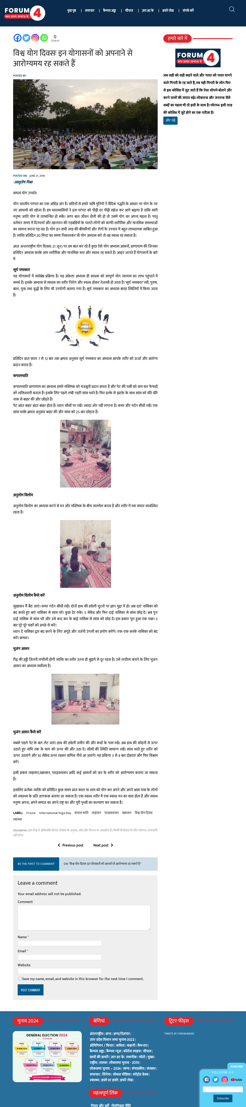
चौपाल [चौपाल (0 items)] (147, 1035)
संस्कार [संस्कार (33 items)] (151, 1052)
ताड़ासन (95, 796)
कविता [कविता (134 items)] (120, 1029)
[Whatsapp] (43, 38)
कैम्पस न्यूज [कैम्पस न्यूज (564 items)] (113, 1035)
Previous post (70, 829)
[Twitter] (25, 38)
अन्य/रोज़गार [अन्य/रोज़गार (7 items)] (121, 1017)
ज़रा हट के (148, 11)
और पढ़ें (171, 120)
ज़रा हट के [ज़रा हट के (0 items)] (117, 1041)
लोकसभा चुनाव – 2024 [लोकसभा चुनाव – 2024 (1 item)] (105, 1052)
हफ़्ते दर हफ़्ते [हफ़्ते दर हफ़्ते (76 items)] (109, 1064)
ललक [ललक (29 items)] (103, 1046)
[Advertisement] (199, 178)
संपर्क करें (188, 11)
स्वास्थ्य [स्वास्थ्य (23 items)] (94, 1064)
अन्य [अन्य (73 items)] (108, 1017)
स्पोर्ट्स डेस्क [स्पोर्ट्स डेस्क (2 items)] (140, 1058)
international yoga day (54, 796)
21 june (30, 796)
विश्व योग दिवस (143, 796)
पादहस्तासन (111, 796)
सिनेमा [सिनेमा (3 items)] (106, 1058)
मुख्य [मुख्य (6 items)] (150, 1041)
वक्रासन (125, 796)
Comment (24, 885)
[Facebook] (17, 38)
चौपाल (129, 11)
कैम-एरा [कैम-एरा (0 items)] (142, 1029)
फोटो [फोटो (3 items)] (142, 1041)
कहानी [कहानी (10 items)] (131, 1029)
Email (21, 934)
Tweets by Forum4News (179, 1017)
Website (23, 948)
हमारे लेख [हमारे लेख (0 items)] (126, 1064)
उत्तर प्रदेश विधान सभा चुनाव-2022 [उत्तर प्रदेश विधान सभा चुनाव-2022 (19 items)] (112, 1023)
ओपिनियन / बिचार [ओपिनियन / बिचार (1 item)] (102, 1029)
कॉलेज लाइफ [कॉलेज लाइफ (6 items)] (132, 1035)
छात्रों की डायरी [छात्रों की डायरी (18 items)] (99, 1041)
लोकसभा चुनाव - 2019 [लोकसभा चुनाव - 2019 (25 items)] (124, 1046)
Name (22, 920)
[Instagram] (34, 38)
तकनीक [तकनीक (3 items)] (131, 1041)
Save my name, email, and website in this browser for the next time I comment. (82, 962)
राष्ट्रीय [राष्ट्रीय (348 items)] (93, 1046)
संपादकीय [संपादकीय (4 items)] (138, 1052)
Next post (103, 829)
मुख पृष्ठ (71, 11)
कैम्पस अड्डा (109, 11)
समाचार (89, 11)
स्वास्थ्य (16, 803)
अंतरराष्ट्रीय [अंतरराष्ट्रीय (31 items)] (96, 1017)
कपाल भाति (80, 796)
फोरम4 (65, 1102)
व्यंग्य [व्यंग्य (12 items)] (126, 1052)
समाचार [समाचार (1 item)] (95, 1058)
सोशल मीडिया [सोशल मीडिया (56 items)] (121, 1058)
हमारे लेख (168, 11)
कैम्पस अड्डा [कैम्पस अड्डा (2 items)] (97, 1035)
